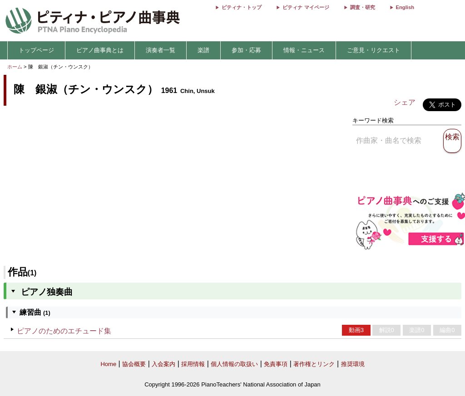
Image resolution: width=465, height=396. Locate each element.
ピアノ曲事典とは (100, 50)
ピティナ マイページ (305, 7)
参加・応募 (246, 50)
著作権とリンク (314, 364)
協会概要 (134, 364)
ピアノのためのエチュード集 (64, 331)
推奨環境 (353, 364)
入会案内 (163, 364)
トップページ (36, 50)
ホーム (14, 66)
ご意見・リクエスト (373, 50)
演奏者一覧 (160, 50)
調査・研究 (362, 7)
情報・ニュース (304, 50)
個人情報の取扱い (234, 364)
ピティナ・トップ (242, 7)
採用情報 (193, 364)
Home (108, 364)
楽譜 (203, 50)
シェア (405, 102)
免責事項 (275, 364)
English (405, 7)
